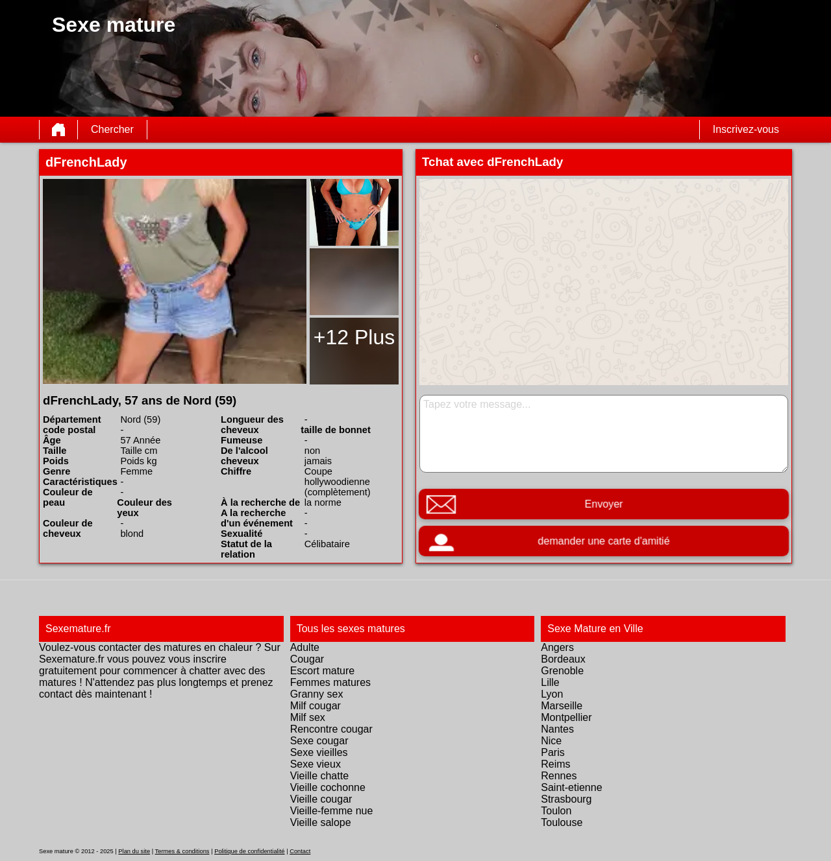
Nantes (557, 729)
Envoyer (603, 504)
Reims (555, 764)
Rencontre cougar (331, 729)
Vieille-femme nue (331, 810)
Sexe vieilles (319, 752)
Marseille (561, 705)
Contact (300, 851)
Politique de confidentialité (249, 851)
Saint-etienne (571, 787)
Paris (552, 752)
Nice (551, 740)
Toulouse (561, 822)
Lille (550, 682)
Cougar (307, 659)
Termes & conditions (182, 851)
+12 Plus (354, 337)
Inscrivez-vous (746, 129)
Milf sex (307, 717)
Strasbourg (566, 799)
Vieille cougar (321, 799)
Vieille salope (320, 822)
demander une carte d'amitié (603, 541)
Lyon (552, 694)
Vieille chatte (319, 775)
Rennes (559, 775)
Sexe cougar (319, 740)
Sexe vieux (315, 764)
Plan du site (134, 851)
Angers (557, 647)
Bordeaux (563, 659)
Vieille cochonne (328, 787)
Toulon (556, 810)
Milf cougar (315, 705)
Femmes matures (330, 682)
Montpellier (566, 717)
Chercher (112, 129)
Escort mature (322, 670)
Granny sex (316, 694)
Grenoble (562, 670)
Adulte (304, 647)
